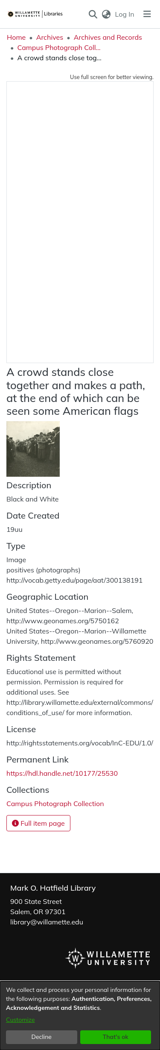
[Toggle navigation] (147, 14)
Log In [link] (125, 14)
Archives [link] (50, 37)
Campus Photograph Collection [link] (59, 47)
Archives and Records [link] (108, 37)
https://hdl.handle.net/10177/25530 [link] (62, 773)
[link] (55, 803)
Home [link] (16, 37)
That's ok (115, 1037)
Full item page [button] (38, 823)
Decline (42, 1037)
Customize (20, 1020)
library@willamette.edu (46, 922)
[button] (92, 14)
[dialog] (80, 1015)
